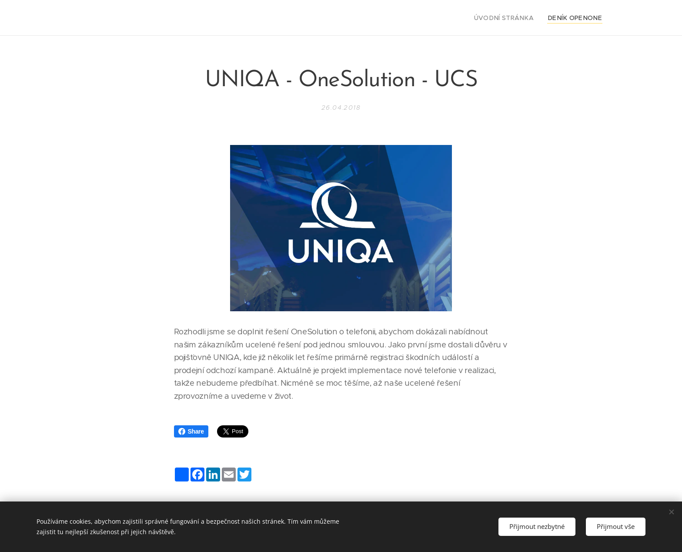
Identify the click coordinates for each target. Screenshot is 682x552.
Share (191, 431)
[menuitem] (515, 18)
